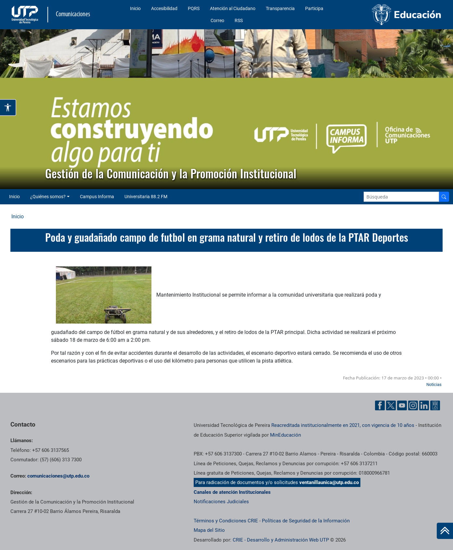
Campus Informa (97, 196)
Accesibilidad (164, 8)
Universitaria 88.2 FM (145, 196)
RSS (239, 20)
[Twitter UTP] (391, 405)
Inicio (135, 8)
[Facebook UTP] (380, 405)
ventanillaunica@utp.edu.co (329, 482)
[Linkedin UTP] (424, 405)
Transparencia (280, 8)
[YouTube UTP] (402, 405)
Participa (314, 8)
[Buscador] (444, 197)
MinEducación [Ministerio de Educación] (285, 435)
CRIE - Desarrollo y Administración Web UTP (281, 540)
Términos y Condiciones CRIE (226, 521)
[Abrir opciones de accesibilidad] (8, 107)
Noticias (434, 384)
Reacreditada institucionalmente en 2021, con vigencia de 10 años (342, 425)
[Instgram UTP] (413, 405)
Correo (217, 20)
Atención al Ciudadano (232, 8)
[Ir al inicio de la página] (445, 531)
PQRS (194, 8)
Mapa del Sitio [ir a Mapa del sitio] (209, 530)
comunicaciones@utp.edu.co (58, 476)
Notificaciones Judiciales (221, 502)
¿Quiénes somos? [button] (48, 196)
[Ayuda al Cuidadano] (435, 405)
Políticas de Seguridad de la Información (306, 521)
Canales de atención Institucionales (232, 492)
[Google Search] (401, 197)
